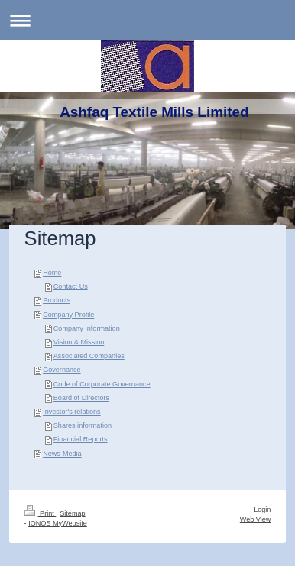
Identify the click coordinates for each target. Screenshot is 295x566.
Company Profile (68, 315)
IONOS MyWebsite (57, 523)
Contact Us (70, 286)
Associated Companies (89, 356)
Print (40, 513)
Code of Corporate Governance (102, 384)
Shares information (82, 425)
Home (52, 273)
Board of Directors (81, 398)
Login (262, 509)
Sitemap (72, 513)
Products (56, 300)
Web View (255, 519)
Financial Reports (80, 439)
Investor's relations (72, 412)
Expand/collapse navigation (147, 20)
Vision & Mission (79, 342)
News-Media (62, 454)
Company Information (86, 328)
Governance (62, 370)
